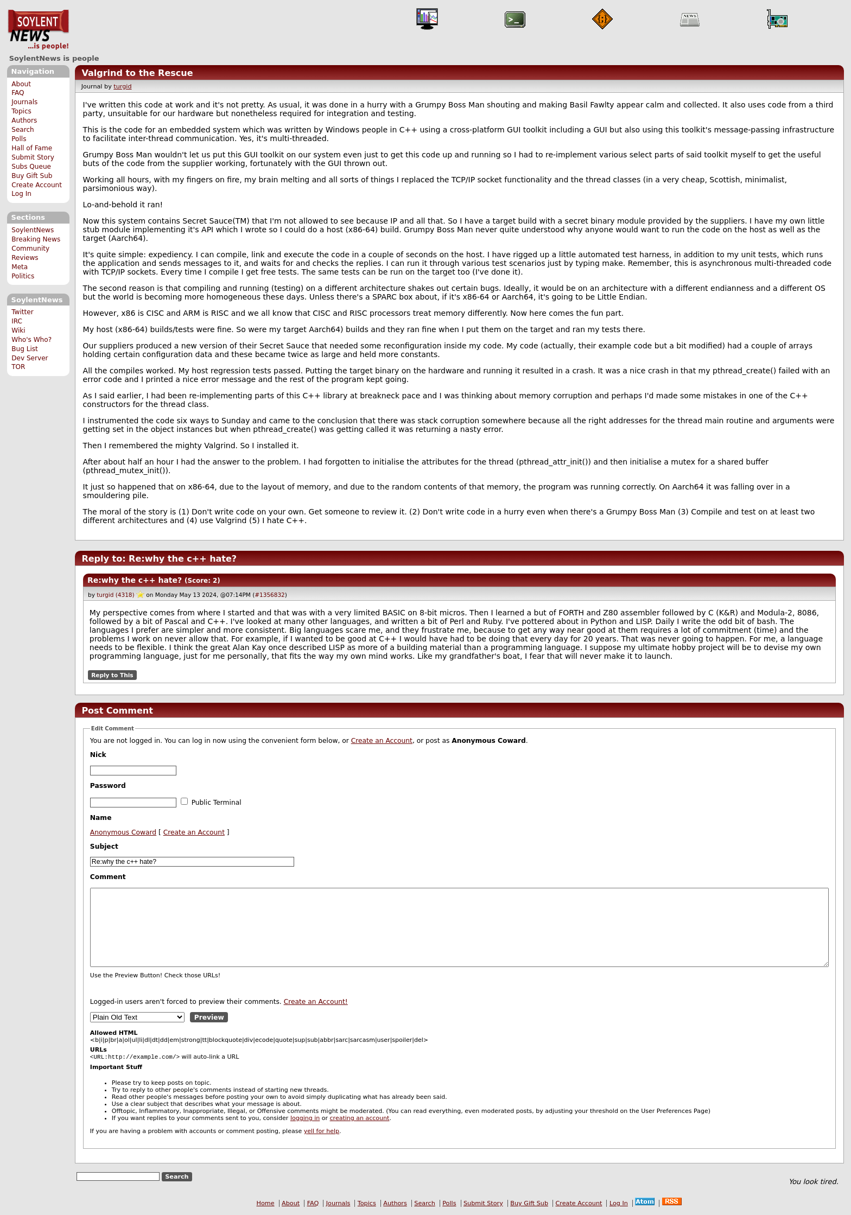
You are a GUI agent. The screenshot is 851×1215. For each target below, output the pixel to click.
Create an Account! (316, 1002)
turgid (122, 86)
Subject (104, 846)
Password (108, 786)
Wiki (18, 330)
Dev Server (29, 358)
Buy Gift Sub (31, 176)
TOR (18, 367)
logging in (305, 1119)
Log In (21, 194)
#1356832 (270, 594)
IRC (16, 321)
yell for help (321, 1132)
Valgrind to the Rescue (137, 73)
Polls (18, 139)
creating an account (360, 1119)
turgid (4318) (115, 594)
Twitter (22, 312)
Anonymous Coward (123, 832)
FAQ (17, 93)
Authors (24, 120)
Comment (108, 877)
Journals (24, 102)
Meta (19, 267)
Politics (22, 276)
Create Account (36, 185)
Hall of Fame (31, 148)
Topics (21, 111)
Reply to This (112, 675)
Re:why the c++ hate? (134, 580)
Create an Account (381, 741)
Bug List (24, 349)
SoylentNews (38, 30)
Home (266, 1204)
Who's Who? (31, 339)
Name (101, 818)
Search (22, 129)
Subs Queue (31, 166)
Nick (98, 755)
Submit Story (32, 157)
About (21, 84)
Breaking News (35, 239)
